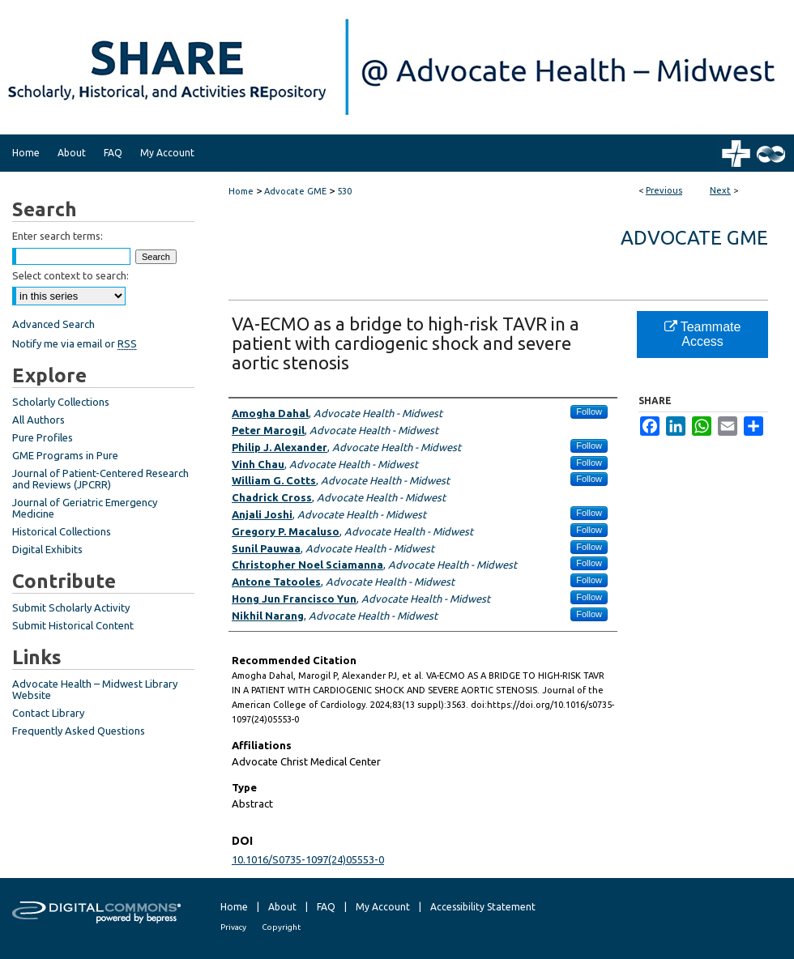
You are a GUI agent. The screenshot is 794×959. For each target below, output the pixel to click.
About (282, 906)
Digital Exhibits (47, 549)
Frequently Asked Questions (78, 730)
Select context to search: (70, 275)
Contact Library (48, 712)
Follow (589, 411)
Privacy (233, 927)
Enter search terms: (57, 235)
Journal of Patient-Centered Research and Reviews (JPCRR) (100, 478)
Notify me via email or (74, 343)
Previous (664, 190)
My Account (383, 906)
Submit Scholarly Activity (71, 607)
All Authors (38, 419)
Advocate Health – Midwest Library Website (94, 689)
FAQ (326, 906)
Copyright (281, 927)
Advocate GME (295, 191)
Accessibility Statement (483, 906)
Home (241, 191)
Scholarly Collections (60, 401)
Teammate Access (702, 334)
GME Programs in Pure (65, 455)
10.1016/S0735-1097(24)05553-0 (308, 859)
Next (720, 190)
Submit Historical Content (73, 625)
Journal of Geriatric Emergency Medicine (84, 508)
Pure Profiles (42, 437)
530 (344, 191)
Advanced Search (53, 324)
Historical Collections (61, 531)
